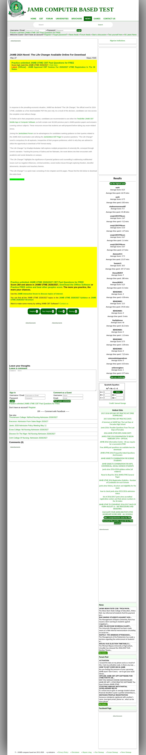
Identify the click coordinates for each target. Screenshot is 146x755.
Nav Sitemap (99, 752)
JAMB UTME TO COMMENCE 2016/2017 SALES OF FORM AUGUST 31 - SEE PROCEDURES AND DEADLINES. (117, 506)
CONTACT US (109, 19)
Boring (73, 311)
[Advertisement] (53, 47)
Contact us (64, 304)
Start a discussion (99, 35)
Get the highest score (118, 183)
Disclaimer (75, 752)
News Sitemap (126, 752)
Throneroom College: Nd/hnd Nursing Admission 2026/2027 (33, 421)
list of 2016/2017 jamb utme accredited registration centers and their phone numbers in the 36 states (117, 499)
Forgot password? (60, 35)
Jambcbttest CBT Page (52, 137)
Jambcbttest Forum (25, 133)
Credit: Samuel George (117, 403)
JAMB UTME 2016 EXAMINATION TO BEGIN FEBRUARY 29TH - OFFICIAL (117, 437)
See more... (103, 653)
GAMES (97, 19)
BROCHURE (77, 19)
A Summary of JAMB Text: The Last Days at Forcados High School (117, 423)
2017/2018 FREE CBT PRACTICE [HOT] (117, 419)
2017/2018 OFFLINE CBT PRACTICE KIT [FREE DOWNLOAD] (117, 414)
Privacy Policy (63, 752)
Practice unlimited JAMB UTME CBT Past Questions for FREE (35, 33)
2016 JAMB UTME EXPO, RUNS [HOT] (117, 433)
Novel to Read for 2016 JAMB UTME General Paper (117, 476)
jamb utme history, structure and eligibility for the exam (117, 487)
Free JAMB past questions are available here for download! (117, 448)
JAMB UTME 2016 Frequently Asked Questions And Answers (117, 454)
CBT (41, 19)
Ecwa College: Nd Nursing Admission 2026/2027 (28, 434)
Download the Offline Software (74, 284)
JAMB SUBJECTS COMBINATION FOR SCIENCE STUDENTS (117, 459)
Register (47, 35)
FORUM (49, 19)
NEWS (88, 19)
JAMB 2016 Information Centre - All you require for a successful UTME (117, 443)
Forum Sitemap (112, 752)
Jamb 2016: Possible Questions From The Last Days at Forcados (117, 429)
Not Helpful (48, 311)
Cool (61, 311)
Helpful (34, 311)
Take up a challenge (117, 377)
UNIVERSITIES (62, 19)
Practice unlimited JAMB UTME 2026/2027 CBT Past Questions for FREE (47, 282)
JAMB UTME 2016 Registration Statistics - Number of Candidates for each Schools (117, 481)
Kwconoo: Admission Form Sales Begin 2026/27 (28, 426)
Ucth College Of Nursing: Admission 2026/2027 (28, 442)
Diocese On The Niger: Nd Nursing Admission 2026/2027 (32, 438)
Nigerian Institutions (117, 41)
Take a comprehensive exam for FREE (118, 517)
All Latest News (130, 35)
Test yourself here (115, 35)
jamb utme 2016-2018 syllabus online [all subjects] (117, 470)
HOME (33, 19)
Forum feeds (85, 35)
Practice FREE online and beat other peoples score (36, 287)
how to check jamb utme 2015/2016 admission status (117, 492)
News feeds (74, 35)
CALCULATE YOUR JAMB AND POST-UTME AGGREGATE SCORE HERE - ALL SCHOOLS (117, 513)
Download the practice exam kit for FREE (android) (117, 522)
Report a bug (87, 752)
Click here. (53, 65)
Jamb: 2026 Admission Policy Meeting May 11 (27, 430)
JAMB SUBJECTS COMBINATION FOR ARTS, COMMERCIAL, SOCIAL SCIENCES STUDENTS (117, 465)
